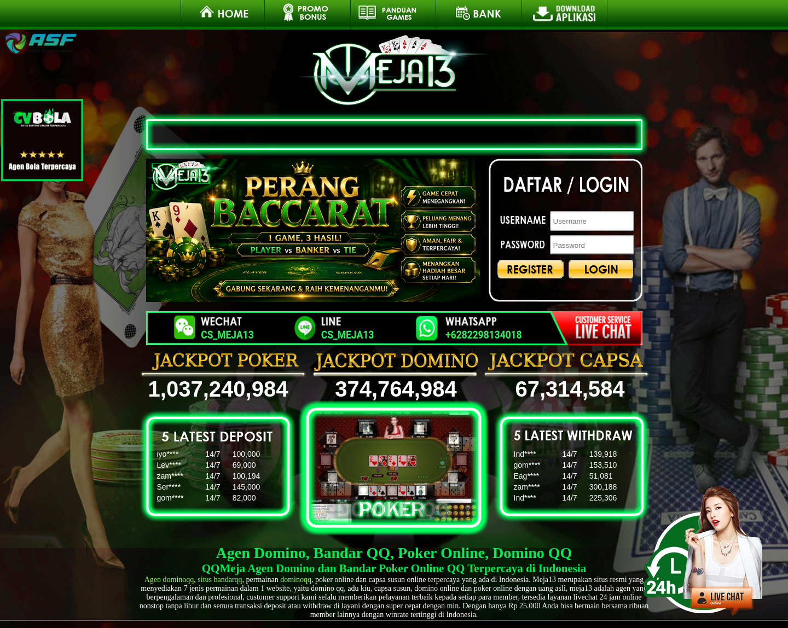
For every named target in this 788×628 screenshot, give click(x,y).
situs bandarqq (220, 579)
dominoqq (295, 579)
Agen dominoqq (169, 579)
